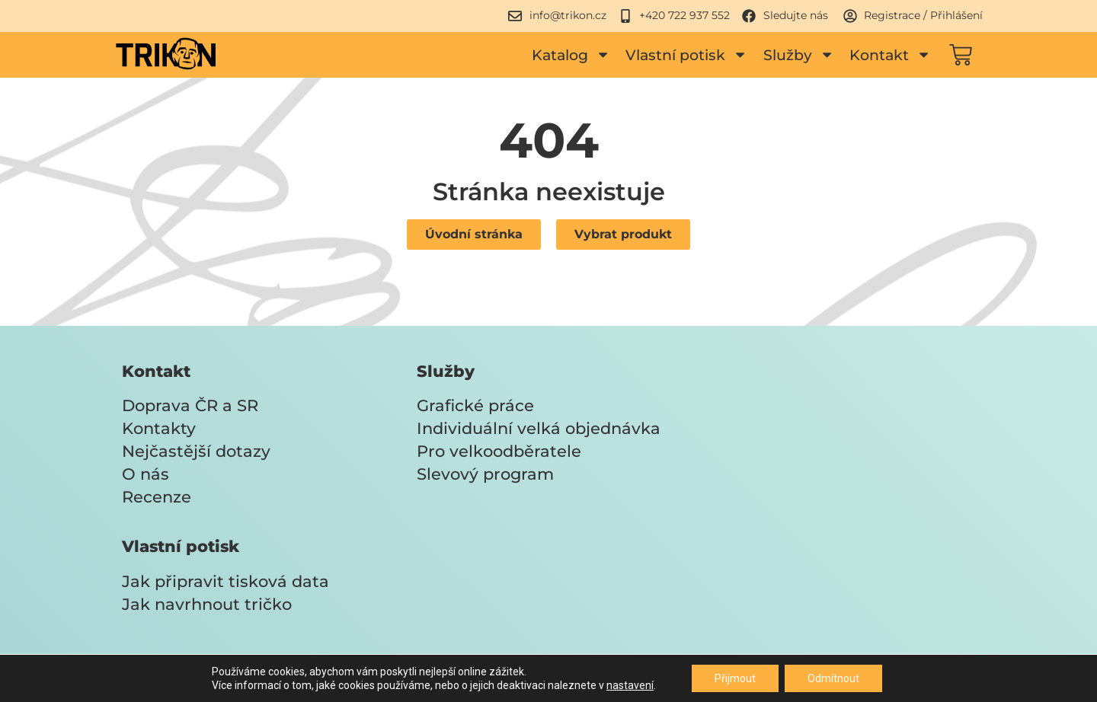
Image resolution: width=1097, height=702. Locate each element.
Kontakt (890, 54)
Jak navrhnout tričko (207, 604)
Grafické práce (475, 405)
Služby (798, 54)
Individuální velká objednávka (538, 428)
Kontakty (159, 428)
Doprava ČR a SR (190, 405)
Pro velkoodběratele (499, 451)
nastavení (630, 685)
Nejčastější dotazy (196, 451)
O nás (145, 473)
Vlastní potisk (686, 54)
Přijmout (735, 678)
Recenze (156, 496)
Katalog (571, 54)
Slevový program (485, 473)
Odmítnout (833, 678)
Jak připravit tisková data (225, 581)
